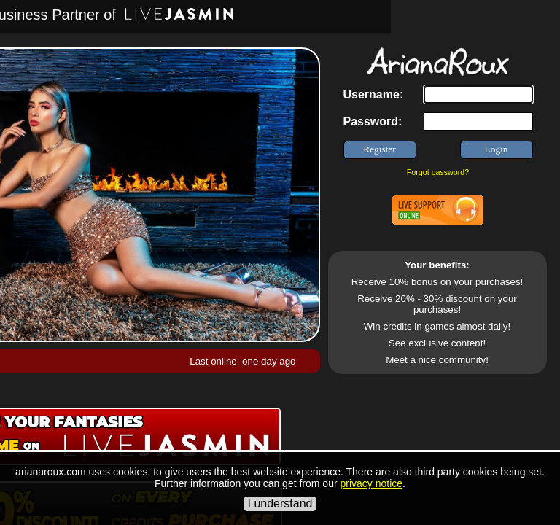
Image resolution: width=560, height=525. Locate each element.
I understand (280, 503)
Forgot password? (438, 172)
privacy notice (371, 483)
